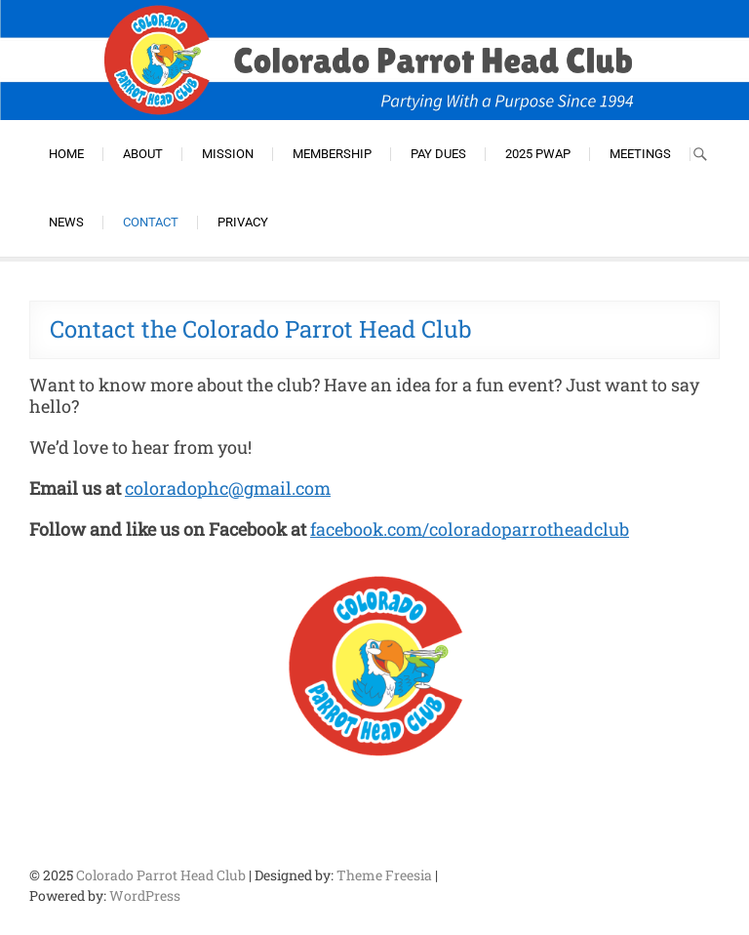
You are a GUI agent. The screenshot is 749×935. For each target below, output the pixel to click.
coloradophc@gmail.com (228, 488)
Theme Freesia (384, 875)
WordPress (144, 895)
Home (66, 153)
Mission (228, 153)
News (66, 222)
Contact (150, 222)
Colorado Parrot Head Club (161, 875)
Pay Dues (438, 153)
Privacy (242, 222)
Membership (332, 153)
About (143, 153)
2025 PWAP (538, 153)
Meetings (640, 153)
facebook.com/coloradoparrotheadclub (469, 529)
